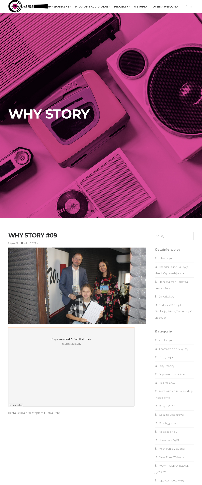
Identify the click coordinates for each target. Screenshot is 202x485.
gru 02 (13, 243)
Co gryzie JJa (164, 357)
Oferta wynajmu (165, 6)
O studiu (141, 6)
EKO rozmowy (165, 383)
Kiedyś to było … (166, 431)
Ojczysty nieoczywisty (169, 480)
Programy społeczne (54, 6)
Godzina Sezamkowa (169, 414)
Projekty (122, 6)
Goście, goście (165, 423)
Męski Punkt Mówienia (170, 448)
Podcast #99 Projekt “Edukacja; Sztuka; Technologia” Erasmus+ (173, 311)
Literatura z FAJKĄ (167, 440)
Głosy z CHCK (164, 406)
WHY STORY (31, 243)
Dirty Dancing (164, 366)
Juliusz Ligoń (164, 258)
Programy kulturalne (92, 6)
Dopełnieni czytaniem (170, 374)
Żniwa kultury (164, 296)
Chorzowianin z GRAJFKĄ (171, 349)
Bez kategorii (164, 340)
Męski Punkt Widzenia (169, 457)
